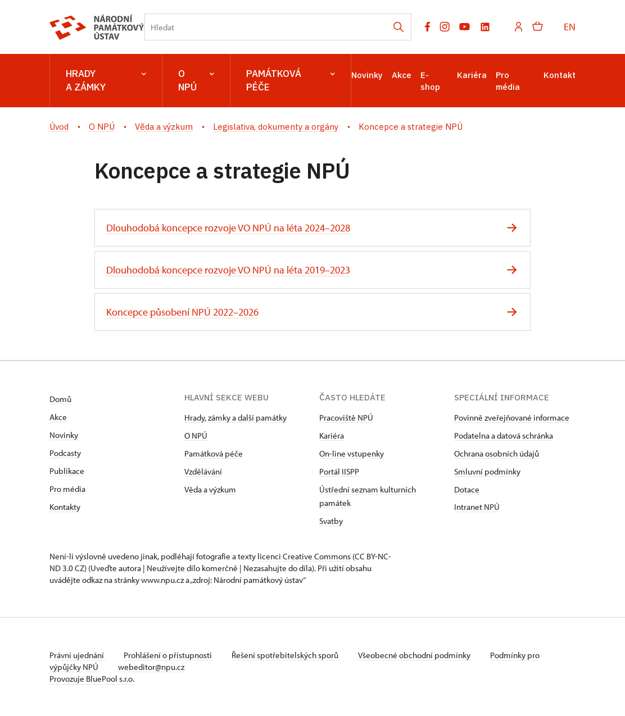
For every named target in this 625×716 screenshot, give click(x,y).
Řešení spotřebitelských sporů (286, 655)
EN (570, 26)
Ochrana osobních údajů (496, 453)
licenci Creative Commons (304, 556)
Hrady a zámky (106, 80)
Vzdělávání (203, 471)
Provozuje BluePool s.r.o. (91, 678)
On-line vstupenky (351, 453)
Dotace (466, 489)
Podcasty (65, 453)
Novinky (367, 75)
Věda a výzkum (210, 489)
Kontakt (560, 75)
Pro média (67, 489)
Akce (401, 75)
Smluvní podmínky (487, 471)
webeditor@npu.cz (151, 667)
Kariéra (472, 75)
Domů (60, 399)
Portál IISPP (339, 471)
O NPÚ (196, 80)
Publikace (66, 471)
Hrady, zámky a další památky (235, 417)
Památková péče (290, 80)
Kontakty (64, 506)
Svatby (331, 521)
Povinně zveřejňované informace (511, 417)
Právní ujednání (77, 655)
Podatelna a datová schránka (503, 435)
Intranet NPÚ (477, 506)
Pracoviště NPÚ (346, 417)
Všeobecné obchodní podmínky (415, 655)
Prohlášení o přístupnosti (169, 655)
